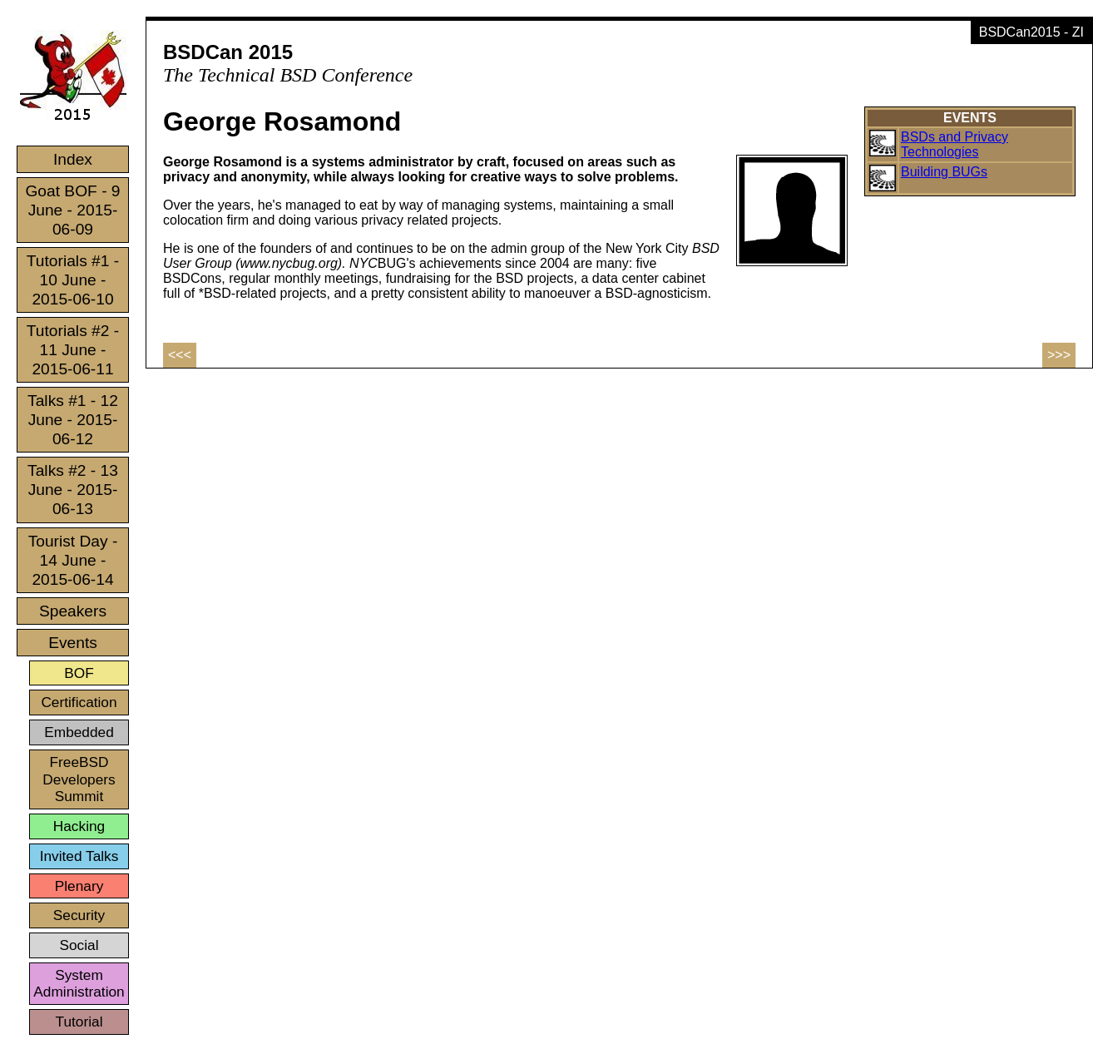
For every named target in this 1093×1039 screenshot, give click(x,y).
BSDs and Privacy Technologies (954, 144)
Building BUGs (944, 172)
